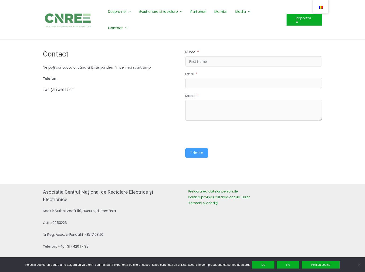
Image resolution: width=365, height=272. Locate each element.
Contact (262, 11)
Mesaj (190, 79)
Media (238, 11)
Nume (190, 35)
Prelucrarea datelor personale (214, 174)
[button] (304, 12)
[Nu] (359, 264)
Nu (288, 264)
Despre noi (119, 11)
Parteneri (198, 11)
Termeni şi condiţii (203, 186)
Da (263, 264)
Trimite (196, 136)
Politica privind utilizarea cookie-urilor (220, 180)
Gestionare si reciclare (159, 11)
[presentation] (220, 118)
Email (189, 57)
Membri (219, 11)
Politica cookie (320, 264)
